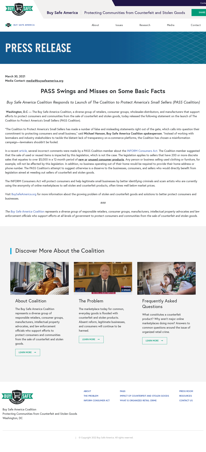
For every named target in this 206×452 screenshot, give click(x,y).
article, (23, 151)
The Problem (91, 395)
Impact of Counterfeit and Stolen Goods (144, 395)
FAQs (122, 391)
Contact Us (186, 400)
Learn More (25, 352)
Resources (185, 395)
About (87, 391)
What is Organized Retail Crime (138, 400)
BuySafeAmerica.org (24, 194)
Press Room (186, 391)
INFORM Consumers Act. (143, 151)
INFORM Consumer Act (97, 400)
